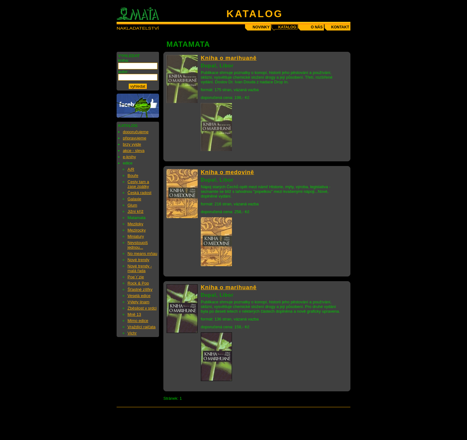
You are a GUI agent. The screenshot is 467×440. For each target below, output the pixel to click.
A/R (131, 169)
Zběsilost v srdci (142, 308)
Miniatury (136, 236)
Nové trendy (138, 259)
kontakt (340, 27)
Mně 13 (134, 314)
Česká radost (140, 192)
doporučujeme (135, 132)
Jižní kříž (135, 211)
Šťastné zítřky (140, 289)
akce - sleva (133, 150)
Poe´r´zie (136, 277)
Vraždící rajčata (142, 327)
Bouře (133, 175)
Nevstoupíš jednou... (138, 245)
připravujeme (134, 138)
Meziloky (135, 224)
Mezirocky (137, 230)
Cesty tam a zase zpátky (138, 184)
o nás (317, 27)
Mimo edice (138, 320)
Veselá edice (139, 295)
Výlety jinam (138, 302)
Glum (132, 205)
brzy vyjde (132, 144)
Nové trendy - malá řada (140, 268)
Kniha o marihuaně (229, 58)
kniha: (123, 60)
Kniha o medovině (227, 172)
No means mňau (142, 253)
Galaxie (134, 199)
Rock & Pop (138, 283)
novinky (261, 27)
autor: (123, 71)
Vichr (132, 333)
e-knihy (129, 156)
